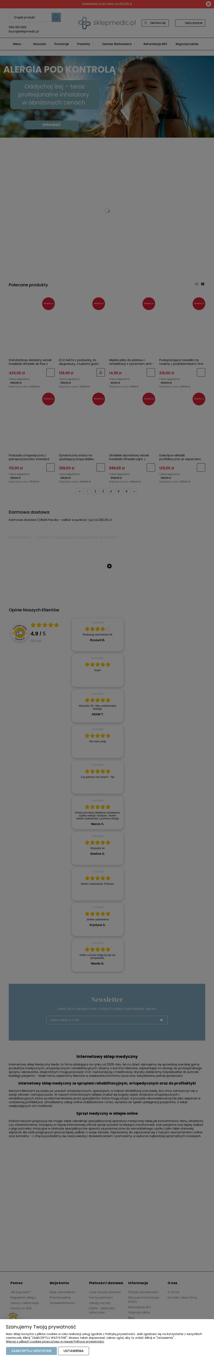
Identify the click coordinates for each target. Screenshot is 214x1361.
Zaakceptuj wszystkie (31, 1350)
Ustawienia (74, 1350)
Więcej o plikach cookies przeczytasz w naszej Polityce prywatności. (55, 1341)
